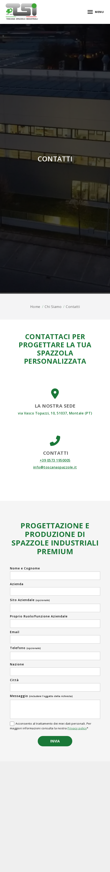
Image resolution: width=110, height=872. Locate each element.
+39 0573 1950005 (55, 460)
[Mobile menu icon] (96, 12)
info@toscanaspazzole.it (55, 467)
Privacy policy (77, 728)
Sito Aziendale (30, 600)
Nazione (17, 664)
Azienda (17, 584)
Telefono (25, 648)
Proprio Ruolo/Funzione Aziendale (39, 616)
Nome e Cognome (25, 568)
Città (14, 680)
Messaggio (41, 696)
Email (14, 632)
